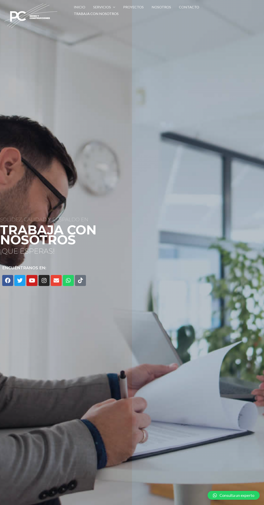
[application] (112, 10)
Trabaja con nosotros (224, 10)
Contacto (185, 10)
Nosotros (158, 10)
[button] (234, 495)
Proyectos (131, 10)
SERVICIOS (103, 10)
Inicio (79, 10)
